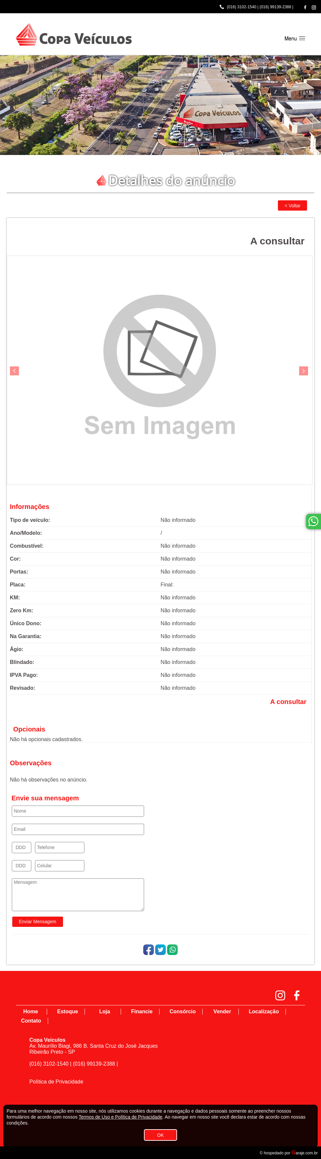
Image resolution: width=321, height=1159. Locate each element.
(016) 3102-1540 (241, 7)
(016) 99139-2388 (275, 7)
